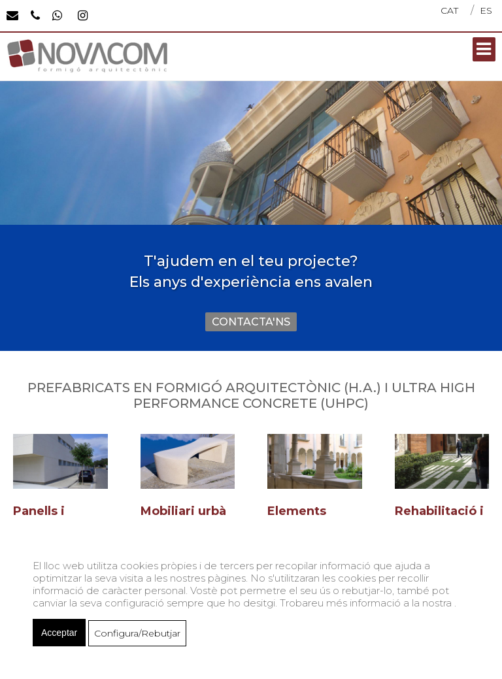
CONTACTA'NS (251, 322)
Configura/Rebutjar (137, 633)
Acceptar (59, 632)
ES (486, 10)
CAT (449, 10)
